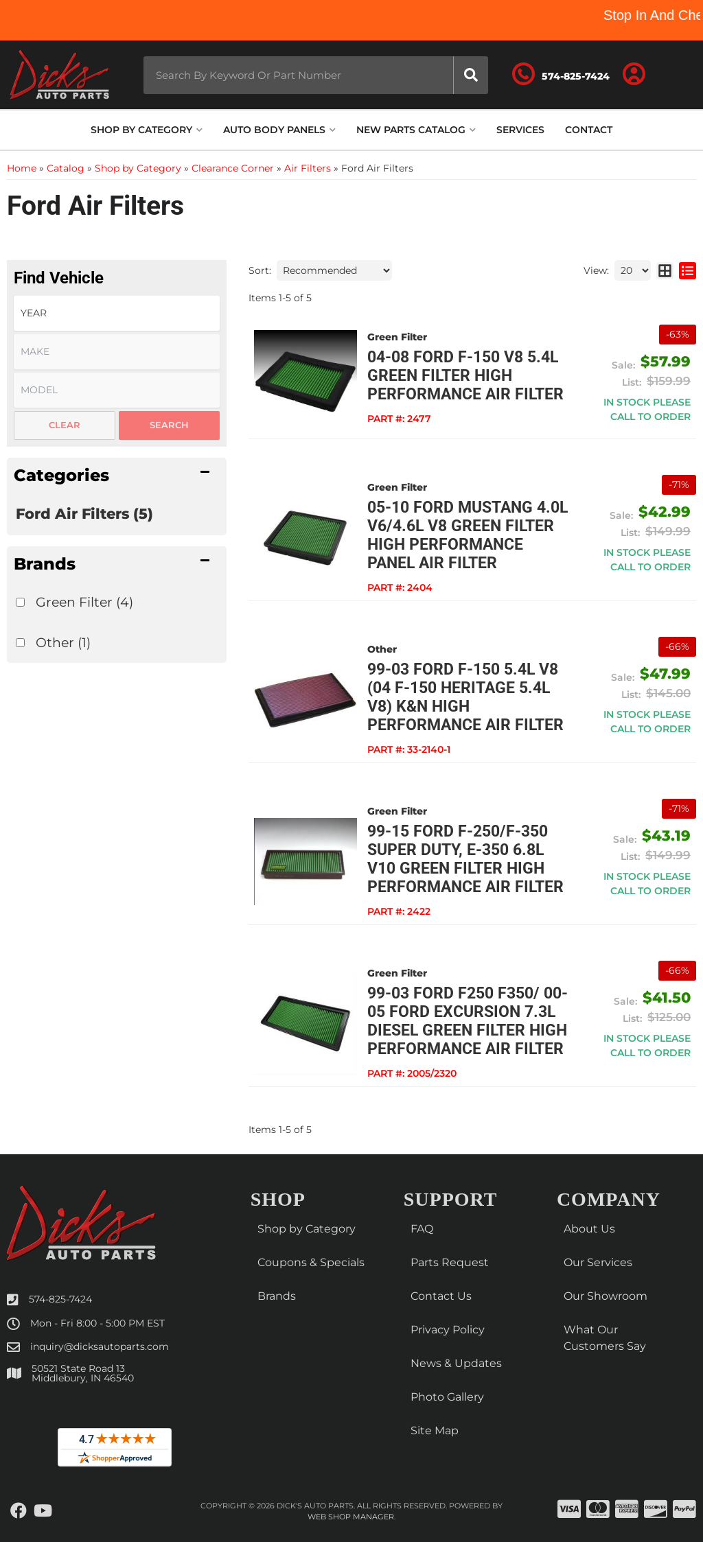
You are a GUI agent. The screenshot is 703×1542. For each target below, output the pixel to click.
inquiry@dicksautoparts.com (99, 1346)
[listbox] (117, 313)
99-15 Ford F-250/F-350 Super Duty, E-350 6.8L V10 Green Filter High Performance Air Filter (465, 859)
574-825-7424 (60, 1299)
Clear (64, 424)
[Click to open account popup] (634, 74)
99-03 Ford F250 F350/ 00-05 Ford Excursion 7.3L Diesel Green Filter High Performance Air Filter (467, 1021)
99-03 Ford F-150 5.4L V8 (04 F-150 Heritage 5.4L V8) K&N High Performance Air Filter (465, 697)
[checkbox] (20, 602)
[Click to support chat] (561, 74)
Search (169, 424)
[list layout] (687, 270)
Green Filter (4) (84, 602)
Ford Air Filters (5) (84, 513)
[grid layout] (664, 270)
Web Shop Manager (351, 1516)
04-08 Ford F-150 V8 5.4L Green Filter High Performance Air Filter (465, 376)
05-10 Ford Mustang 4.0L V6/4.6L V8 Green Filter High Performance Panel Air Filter (467, 535)
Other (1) (63, 642)
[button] (316, 75)
